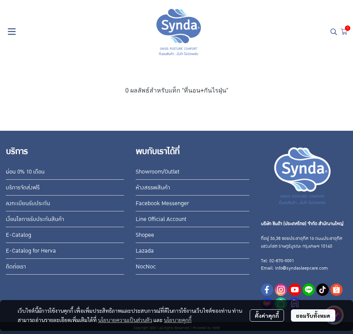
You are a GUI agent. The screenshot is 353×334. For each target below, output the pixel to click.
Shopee (145, 235)
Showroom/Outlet (158, 171)
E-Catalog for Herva (31, 250)
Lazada (145, 250)
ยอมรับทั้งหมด (313, 315)
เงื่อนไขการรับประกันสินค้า (35, 219)
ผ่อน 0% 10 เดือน (25, 171)
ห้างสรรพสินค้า (153, 187)
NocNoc (146, 266)
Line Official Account (161, 219)
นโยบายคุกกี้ (178, 319)
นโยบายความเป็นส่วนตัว (125, 319)
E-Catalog (18, 235)
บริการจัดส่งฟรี (23, 187)
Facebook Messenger (162, 203)
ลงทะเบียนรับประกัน (28, 203)
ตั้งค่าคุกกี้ (267, 315)
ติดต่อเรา (16, 266)
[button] (333, 31)
